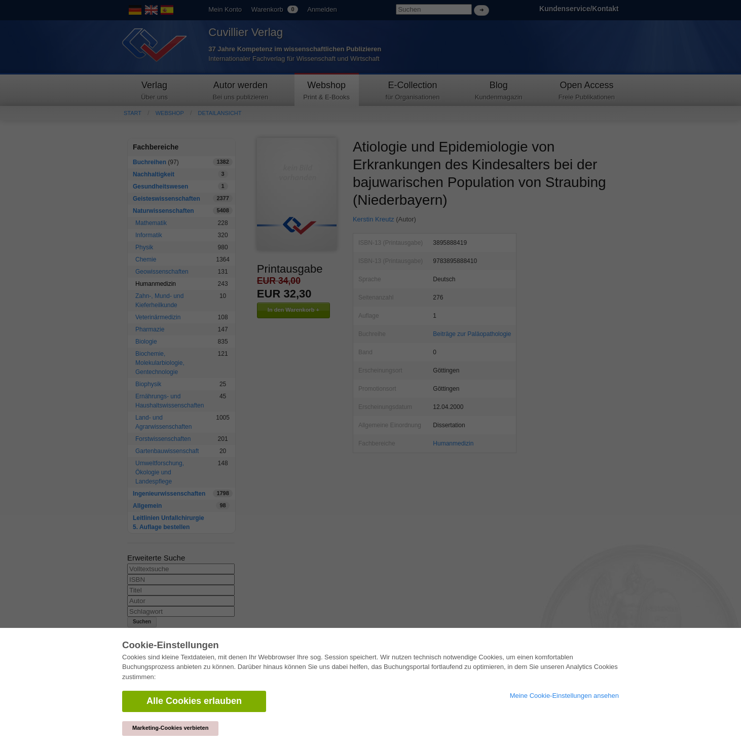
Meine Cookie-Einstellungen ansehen (564, 695)
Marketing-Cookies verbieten (170, 728)
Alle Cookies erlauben (194, 701)
